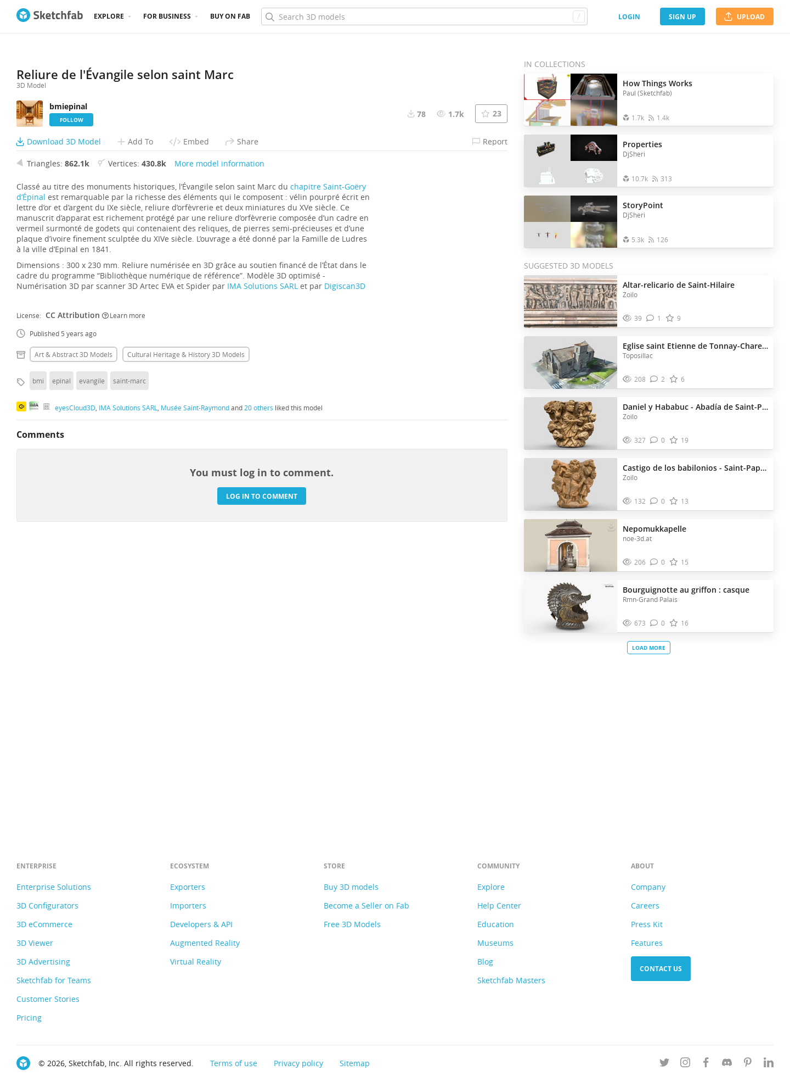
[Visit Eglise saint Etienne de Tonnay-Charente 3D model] (570, 362)
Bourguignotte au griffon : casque (686, 589)
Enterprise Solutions (53, 887)
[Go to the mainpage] (49, 16)
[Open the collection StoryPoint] (570, 222)
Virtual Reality (195, 961)
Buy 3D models (351, 887)
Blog (485, 961)
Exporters (187, 887)
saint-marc (129, 655)
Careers (645, 905)
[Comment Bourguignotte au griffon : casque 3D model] (657, 623)
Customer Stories (48, 999)
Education (495, 924)
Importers (188, 905)
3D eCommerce (44, 924)
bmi (38, 655)
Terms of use (233, 1063)
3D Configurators (47, 905)
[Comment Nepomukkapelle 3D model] (657, 562)
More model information (219, 438)
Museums (495, 943)
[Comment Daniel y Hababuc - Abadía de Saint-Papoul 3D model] (657, 440)
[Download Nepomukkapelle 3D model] (611, 526)
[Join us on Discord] (727, 1064)
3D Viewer (34, 943)
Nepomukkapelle (654, 528)
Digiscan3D (344, 561)
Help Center (499, 905)
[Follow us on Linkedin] (769, 1064)
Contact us (661, 968)
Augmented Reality (205, 943)
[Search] (424, 16)
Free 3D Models (352, 924)
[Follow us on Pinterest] (748, 1064)
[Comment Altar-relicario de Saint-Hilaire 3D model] (653, 318)
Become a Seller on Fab (366, 905)
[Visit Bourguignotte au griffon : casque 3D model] (570, 606)
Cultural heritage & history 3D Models (186, 629)
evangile (92, 655)
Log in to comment (261, 771)
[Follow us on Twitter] (664, 1064)
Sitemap (355, 1063)
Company (648, 887)
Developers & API (201, 924)
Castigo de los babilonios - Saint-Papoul (695, 468)
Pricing (29, 1017)
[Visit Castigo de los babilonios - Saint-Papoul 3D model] (570, 484)
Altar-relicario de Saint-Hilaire (679, 285)
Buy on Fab (230, 16)
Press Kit (647, 924)
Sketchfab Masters (511, 980)
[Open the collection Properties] (570, 161)
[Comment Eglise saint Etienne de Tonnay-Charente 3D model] (657, 379)
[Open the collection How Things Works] (570, 100)
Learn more (123, 590)
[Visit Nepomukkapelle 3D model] (570, 545)
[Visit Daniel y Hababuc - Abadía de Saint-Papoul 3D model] (570, 423)
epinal (61, 655)
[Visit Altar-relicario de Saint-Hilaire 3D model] (570, 301)
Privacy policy (298, 1063)
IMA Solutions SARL (262, 561)
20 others (258, 682)
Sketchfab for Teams (53, 980)
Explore (109, 16)
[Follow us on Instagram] (685, 1064)
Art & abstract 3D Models (73, 629)
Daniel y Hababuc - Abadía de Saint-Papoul (695, 407)
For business (167, 16)
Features (647, 943)
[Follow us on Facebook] (706, 1064)
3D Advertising (43, 961)
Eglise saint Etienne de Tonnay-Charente (695, 346)
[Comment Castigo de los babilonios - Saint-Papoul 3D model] (657, 501)
